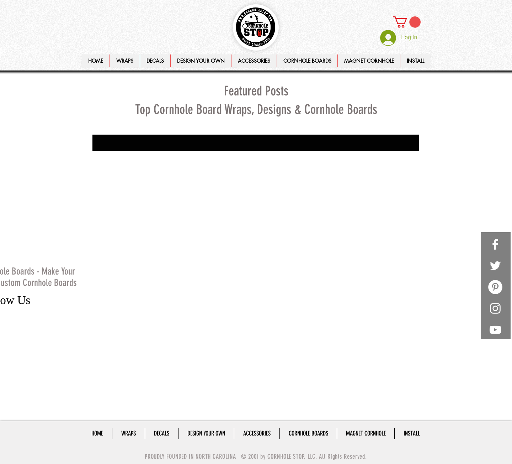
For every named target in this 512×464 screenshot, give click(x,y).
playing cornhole (110, 288)
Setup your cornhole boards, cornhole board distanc (131, 195)
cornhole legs (146, 226)
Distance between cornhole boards (128, 164)
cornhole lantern (110, 226)
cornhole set (105, 247)
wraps (147, 299)
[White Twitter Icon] (495, 266)
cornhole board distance (117, 206)
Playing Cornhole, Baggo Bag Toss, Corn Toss (131, 185)
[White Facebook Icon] (495, 244)
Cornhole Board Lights (141, 154)
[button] (200, 60)
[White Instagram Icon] (495, 308)
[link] (407, 22)
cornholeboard (138, 247)
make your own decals (115, 278)
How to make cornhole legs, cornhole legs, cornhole (131, 175)
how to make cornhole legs (120, 268)
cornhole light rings (113, 237)
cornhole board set (112, 216)
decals (155, 257)
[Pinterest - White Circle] (495, 287)
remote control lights (114, 299)
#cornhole (103, 154)
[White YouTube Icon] (495, 330)
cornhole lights (154, 237)
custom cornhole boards (118, 257)
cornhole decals (153, 216)
